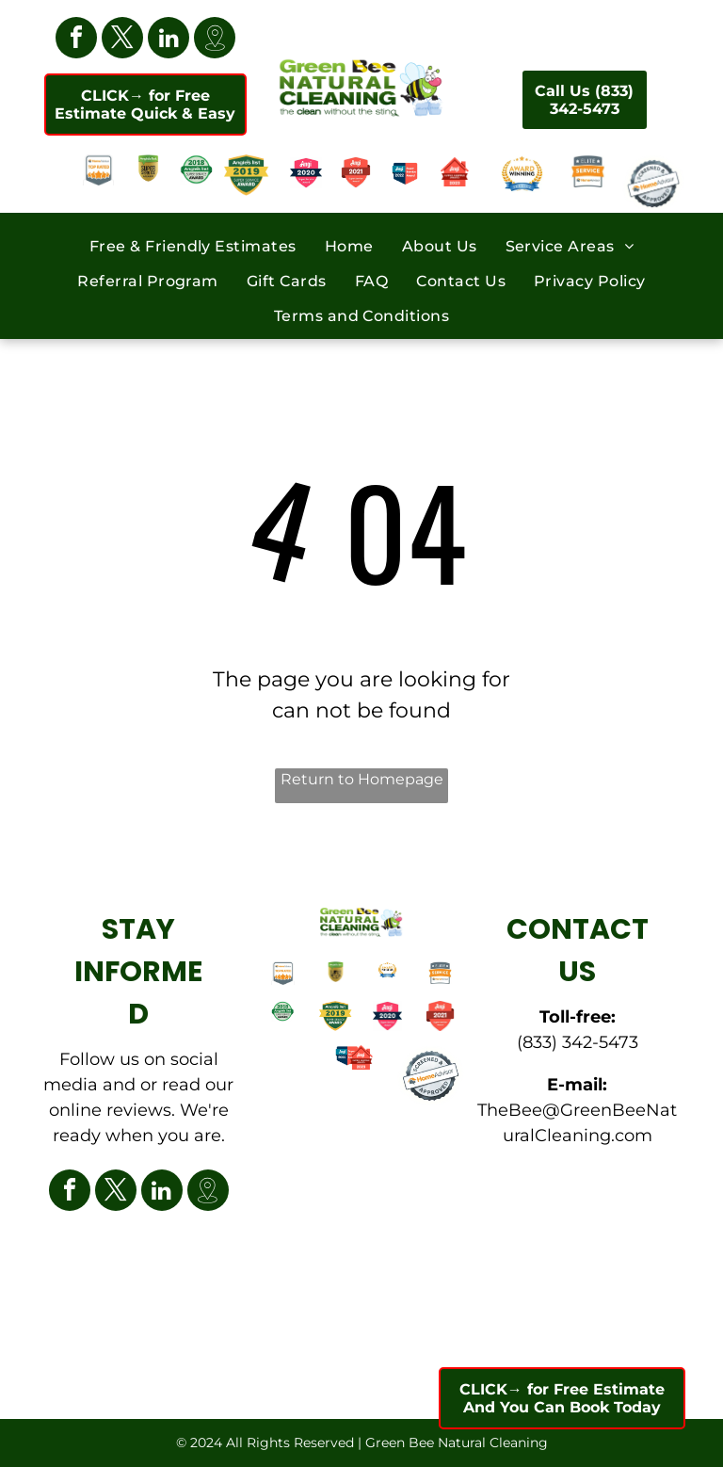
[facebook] (76, 40)
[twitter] (122, 40)
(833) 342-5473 (577, 1042)
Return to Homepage (362, 779)
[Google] (214, 40)
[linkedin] (168, 40)
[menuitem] (193, 245)
